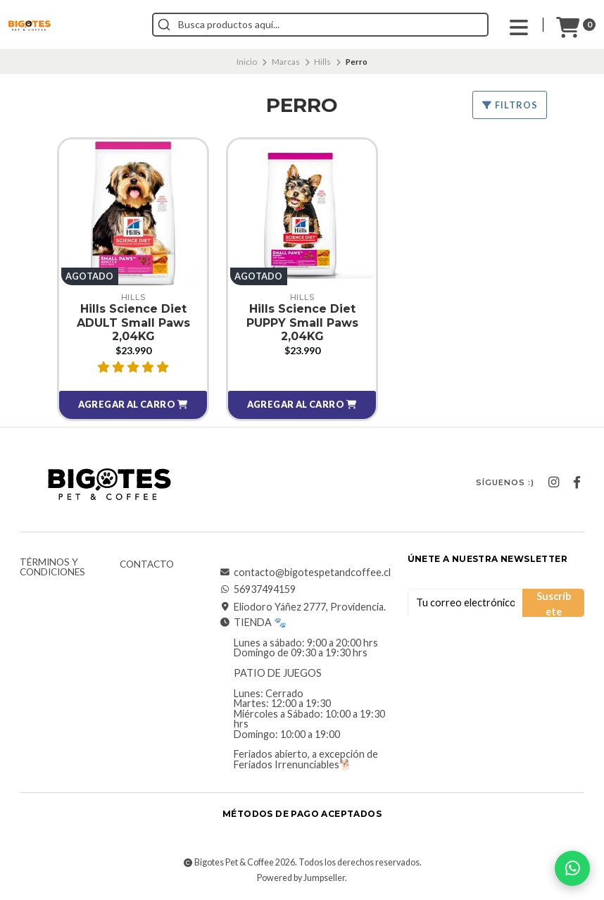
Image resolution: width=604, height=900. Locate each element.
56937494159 (258, 589)
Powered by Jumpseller (301, 878)
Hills (322, 61)
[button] (133, 405)
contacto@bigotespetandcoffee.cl (305, 572)
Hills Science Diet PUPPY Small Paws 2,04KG (302, 322)
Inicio (247, 61)
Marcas (286, 61)
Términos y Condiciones (52, 567)
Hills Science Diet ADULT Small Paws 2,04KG (133, 322)
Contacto (147, 565)
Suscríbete (553, 603)
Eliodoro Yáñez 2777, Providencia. (303, 607)
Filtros (510, 105)
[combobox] (320, 25)
